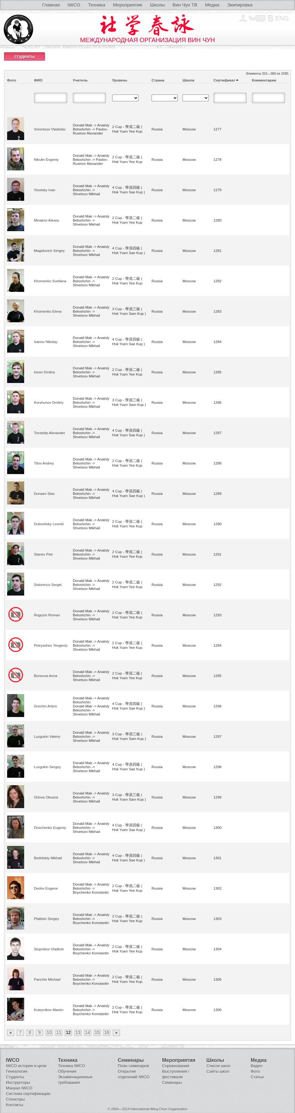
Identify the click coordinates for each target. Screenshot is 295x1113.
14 (87, 1032)
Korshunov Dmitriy (49, 402)
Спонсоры (15, 1099)
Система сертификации (28, 1093)
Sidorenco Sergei (48, 585)
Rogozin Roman (47, 615)
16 (106, 1032)
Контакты (14, 1104)
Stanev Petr (43, 554)
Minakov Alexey (46, 220)
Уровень (119, 80)
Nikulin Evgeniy (46, 159)
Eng (282, 18)
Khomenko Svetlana (50, 281)
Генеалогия (16, 1071)
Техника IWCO (71, 1065)
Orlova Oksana (46, 797)
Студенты (15, 1077)
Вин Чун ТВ (185, 4)
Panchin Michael (47, 979)
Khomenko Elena (48, 311)
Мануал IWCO (19, 1088)
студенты (24, 56)
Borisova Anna (45, 676)
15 (97, 1032)
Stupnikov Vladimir (49, 949)
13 (78, 1032)
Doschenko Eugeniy (50, 827)
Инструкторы (18, 1082)
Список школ (218, 1065)
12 (68, 1032)
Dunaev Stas (44, 493)
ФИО (38, 80)
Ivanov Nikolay (46, 342)
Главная (51, 4)
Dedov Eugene (46, 888)
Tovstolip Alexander (49, 433)
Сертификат (224, 80)
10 (49, 1032)
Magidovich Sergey (49, 251)
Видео (256, 1065)
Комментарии (264, 80)
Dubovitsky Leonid (49, 524)
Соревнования (175, 1065)
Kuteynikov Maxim (49, 1010)
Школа (188, 80)
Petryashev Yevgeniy (51, 645)
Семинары (172, 1082)
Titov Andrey (44, 463)
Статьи (257, 1077)
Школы (157, 4)
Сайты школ (217, 1071)
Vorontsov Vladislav (50, 129)
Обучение (67, 1071)
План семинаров (133, 1065)
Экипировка (240, 4)
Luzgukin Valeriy (47, 736)
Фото (11, 80)
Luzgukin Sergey (47, 767)
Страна (158, 80)
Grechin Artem (45, 706)
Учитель (80, 80)
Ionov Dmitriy (44, 372)
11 (58, 1032)
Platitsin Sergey (46, 919)
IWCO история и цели (26, 1065)
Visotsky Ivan (44, 190)
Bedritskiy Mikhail (48, 858)
